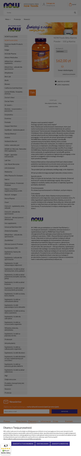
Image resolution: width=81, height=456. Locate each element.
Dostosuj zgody (43, 443)
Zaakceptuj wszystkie (60, 443)
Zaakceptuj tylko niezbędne (23, 443)
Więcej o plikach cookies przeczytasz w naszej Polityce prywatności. (22, 439)
